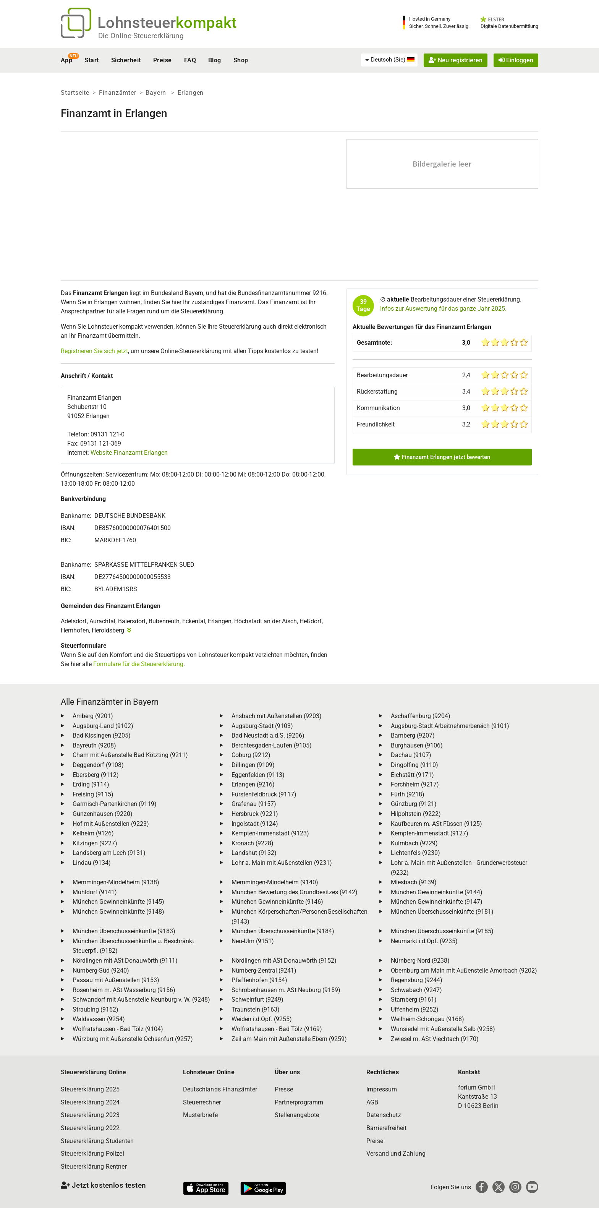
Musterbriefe (200, 1115)
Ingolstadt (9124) (255, 823)
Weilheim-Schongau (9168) (427, 1019)
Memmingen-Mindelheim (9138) (116, 882)
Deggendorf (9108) (98, 765)
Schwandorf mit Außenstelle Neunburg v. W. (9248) (141, 999)
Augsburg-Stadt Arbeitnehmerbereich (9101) (450, 726)
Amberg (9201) (93, 716)
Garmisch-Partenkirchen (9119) (115, 803)
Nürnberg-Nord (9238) (420, 960)
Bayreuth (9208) (94, 745)
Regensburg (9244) (416, 980)
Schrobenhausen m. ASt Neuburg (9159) (286, 990)
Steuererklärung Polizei (92, 1153)
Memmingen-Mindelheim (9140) (275, 882)
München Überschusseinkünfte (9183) (124, 931)
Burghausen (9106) (417, 745)
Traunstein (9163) (256, 1009)
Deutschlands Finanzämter (220, 1089)
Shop (240, 60)
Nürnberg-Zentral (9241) (264, 970)
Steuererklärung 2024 (90, 1102)
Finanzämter (117, 92)
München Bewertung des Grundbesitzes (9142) (295, 892)
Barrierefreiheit (386, 1128)
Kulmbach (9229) (414, 843)
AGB (372, 1102)
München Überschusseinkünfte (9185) (442, 931)
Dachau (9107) (411, 755)
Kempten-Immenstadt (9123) (270, 833)
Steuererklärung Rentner (94, 1166)
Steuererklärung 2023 (90, 1115)
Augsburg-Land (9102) (103, 726)
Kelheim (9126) (93, 833)
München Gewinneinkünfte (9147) (436, 901)
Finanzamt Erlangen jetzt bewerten (442, 457)
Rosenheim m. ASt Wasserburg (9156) (124, 990)
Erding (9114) (91, 784)
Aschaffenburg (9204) (420, 716)
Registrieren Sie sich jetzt (94, 351)
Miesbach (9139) (414, 882)
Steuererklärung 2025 (90, 1089)
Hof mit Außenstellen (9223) (111, 823)
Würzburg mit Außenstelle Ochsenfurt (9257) (133, 1039)
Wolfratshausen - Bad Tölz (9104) (118, 1029)
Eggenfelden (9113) (258, 774)
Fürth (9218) (407, 794)
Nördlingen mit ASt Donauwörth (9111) (125, 960)
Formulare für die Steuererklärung (138, 664)
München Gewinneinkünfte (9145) (118, 901)
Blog (214, 60)
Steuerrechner (202, 1102)
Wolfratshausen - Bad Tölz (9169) (277, 1029)
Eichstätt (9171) (412, 774)
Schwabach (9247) (416, 990)
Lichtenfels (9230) (415, 852)
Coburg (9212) (251, 755)
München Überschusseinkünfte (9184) (283, 931)
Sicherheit (126, 60)
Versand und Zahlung (396, 1153)
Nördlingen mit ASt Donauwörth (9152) (284, 960)
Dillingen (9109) (253, 765)
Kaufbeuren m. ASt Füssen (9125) (436, 823)
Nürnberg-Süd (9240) (101, 970)
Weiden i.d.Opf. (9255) (262, 1019)
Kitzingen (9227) (95, 843)
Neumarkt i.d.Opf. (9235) (424, 941)
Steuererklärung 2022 (90, 1128)
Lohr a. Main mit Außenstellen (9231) (282, 862)
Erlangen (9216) (253, 784)
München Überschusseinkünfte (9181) (442, 911)
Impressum (381, 1089)
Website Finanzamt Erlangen (129, 452)
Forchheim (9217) (415, 784)
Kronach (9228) (253, 843)
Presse (284, 1089)
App (66, 60)
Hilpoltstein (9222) (416, 813)
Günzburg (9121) (414, 803)
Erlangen (191, 92)
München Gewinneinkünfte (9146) (277, 901)
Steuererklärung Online (93, 1072)
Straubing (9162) (95, 1009)
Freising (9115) (93, 794)
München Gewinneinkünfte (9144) (436, 892)
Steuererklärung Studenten (97, 1141)
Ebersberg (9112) (96, 774)
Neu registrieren (455, 60)
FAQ (190, 60)
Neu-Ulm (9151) (253, 941)
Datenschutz (383, 1115)
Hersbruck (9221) (255, 813)
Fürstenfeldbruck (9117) (264, 794)
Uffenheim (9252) (415, 1009)
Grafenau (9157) (254, 803)
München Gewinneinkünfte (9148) (118, 911)
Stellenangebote (297, 1115)
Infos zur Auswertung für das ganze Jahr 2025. (443, 308)
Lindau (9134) (92, 862)
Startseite (75, 92)
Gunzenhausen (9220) (103, 813)
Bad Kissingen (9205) (102, 735)
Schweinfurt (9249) (257, 999)
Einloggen (516, 60)
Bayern (157, 92)
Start (91, 60)
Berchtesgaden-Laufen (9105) (272, 745)
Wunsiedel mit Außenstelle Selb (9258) (443, 1029)
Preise (162, 60)
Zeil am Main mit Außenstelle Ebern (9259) (289, 1039)
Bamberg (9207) (413, 735)
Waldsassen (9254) (99, 1019)
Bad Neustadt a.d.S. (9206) (268, 735)
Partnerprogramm (299, 1102)
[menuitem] (389, 60)
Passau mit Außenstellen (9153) (116, 980)
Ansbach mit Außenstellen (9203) (277, 716)
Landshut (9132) (254, 852)
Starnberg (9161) (414, 999)
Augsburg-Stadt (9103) (262, 726)
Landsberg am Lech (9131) (109, 852)
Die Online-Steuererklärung (141, 35)
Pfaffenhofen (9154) (259, 980)
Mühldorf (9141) (95, 892)
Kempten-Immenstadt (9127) (429, 833)
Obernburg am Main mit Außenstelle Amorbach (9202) (464, 970)
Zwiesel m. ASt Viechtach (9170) (435, 1039)
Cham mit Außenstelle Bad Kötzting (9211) (130, 755)
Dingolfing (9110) (414, 765)
